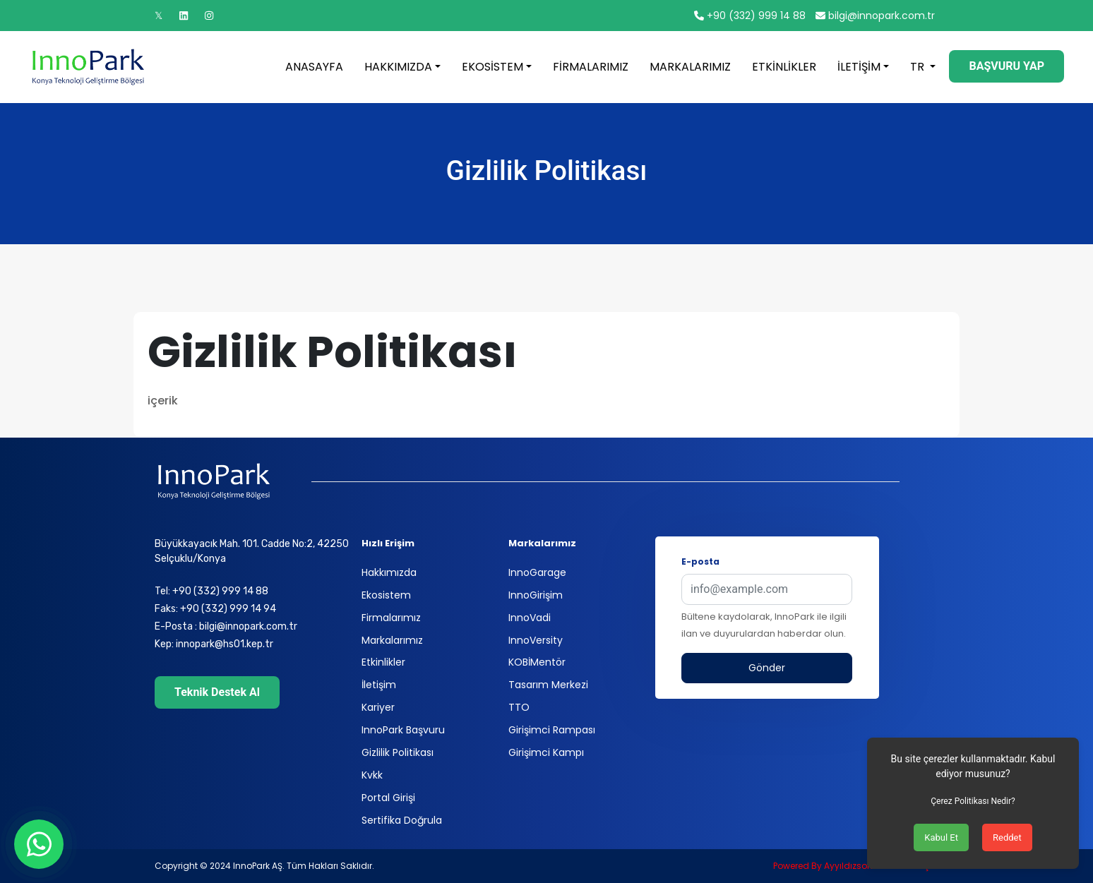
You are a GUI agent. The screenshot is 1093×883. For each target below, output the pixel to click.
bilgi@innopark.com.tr (875, 15)
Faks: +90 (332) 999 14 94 (215, 609)
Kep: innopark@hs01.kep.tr (214, 644)
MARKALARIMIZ (690, 67)
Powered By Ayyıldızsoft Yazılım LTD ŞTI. (855, 866)
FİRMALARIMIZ (590, 67)
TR (918, 67)
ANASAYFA (314, 67)
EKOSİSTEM (492, 67)
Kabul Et (941, 837)
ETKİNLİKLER (784, 67)
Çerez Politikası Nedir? (973, 801)
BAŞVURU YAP (1006, 66)
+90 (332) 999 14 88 (750, 15)
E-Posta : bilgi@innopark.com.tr (226, 626)
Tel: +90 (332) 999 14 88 (211, 591)
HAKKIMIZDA (398, 67)
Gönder (766, 668)
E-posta (700, 561)
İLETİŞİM (858, 67)
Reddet (1007, 837)
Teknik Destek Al (217, 692)
